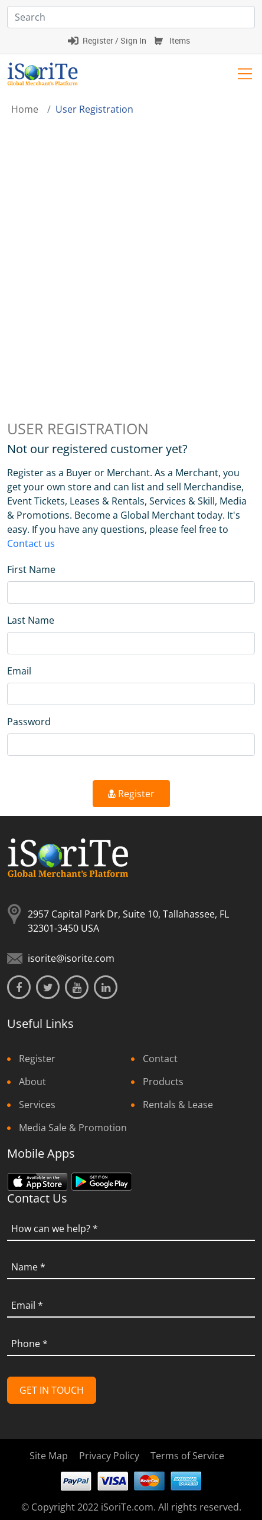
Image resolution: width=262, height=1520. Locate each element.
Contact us (31, 543)
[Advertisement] (131, 253)
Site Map (49, 1455)
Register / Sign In (114, 40)
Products (163, 1081)
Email (19, 670)
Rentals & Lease (178, 1104)
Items (179, 40)
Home (24, 109)
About (32, 1081)
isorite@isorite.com (71, 958)
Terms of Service (187, 1455)
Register (131, 793)
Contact (160, 1058)
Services (37, 1104)
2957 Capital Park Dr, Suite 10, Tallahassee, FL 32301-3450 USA (128, 921)
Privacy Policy (109, 1455)
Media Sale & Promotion (73, 1127)
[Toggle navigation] (245, 74)
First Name (31, 569)
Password (29, 721)
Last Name (30, 620)
